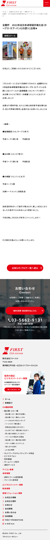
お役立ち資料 (9, 501)
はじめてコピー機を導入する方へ (16, 430)
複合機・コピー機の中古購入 (15, 414)
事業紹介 (7, 403)
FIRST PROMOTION (12, 520)
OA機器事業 (7, 407)
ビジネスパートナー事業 (12, 484)
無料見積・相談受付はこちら (28, 310)
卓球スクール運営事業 (12, 477)
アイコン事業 (7, 469)
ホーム (4, 12)
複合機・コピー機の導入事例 (15, 440)
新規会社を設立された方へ (14, 427)
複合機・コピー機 (10, 411)
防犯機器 (7, 459)
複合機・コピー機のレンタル (14, 417)
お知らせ (7, 505)
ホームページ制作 (10, 462)
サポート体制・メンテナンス (14, 443)
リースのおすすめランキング (14, 420)
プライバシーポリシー (10, 536)
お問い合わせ (9, 512)
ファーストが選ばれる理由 (14, 437)
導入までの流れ (10, 446)
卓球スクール (28, 12)
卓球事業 (6, 473)
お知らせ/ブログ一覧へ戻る (27, 267)
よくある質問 (9, 450)
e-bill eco (8, 524)
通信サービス (8, 465)
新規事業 (6, 488)
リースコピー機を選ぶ (12, 424)
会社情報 (7, 509)
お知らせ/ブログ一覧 (15, 12)
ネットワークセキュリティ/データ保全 (18, 453)
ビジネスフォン (9, 456)
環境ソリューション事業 (12, 493)
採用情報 (7, 516)
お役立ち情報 (9, 497)
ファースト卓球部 (10, 480)
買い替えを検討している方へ (15, 433)
